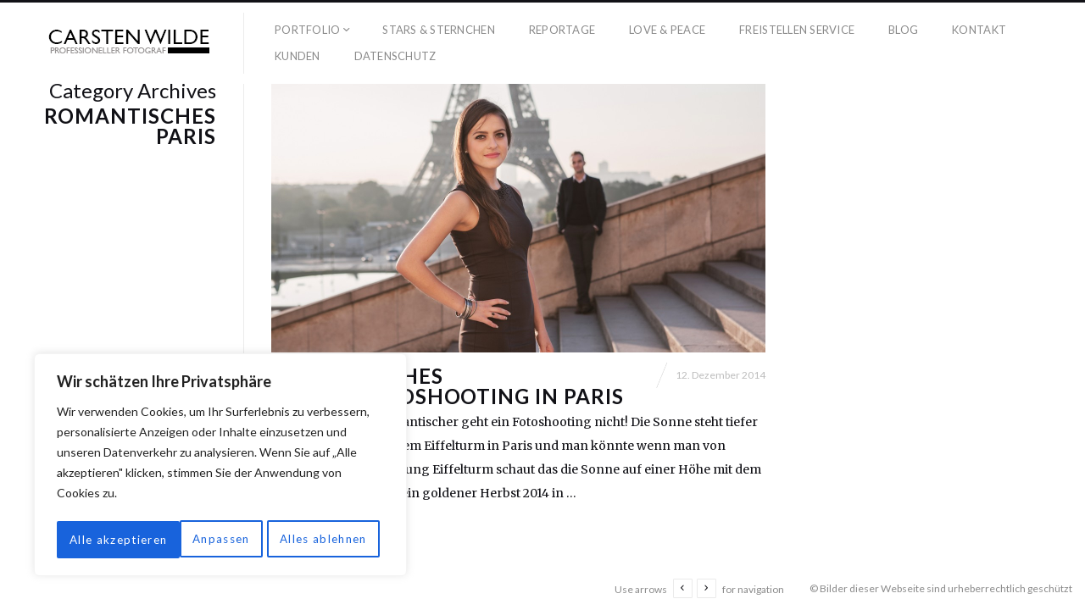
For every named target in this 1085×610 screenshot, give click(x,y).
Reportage (562, 29)
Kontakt (979, 29)
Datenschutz (395, 56)
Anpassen (96, 539)
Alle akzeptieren (322, 539)
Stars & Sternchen (438, 29)
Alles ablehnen (200, 539)
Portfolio (307, 29)
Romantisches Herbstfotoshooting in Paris (447, 395)
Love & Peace (667, 29)
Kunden (297, 56)
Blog (903, 29)
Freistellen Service (796, 29)
